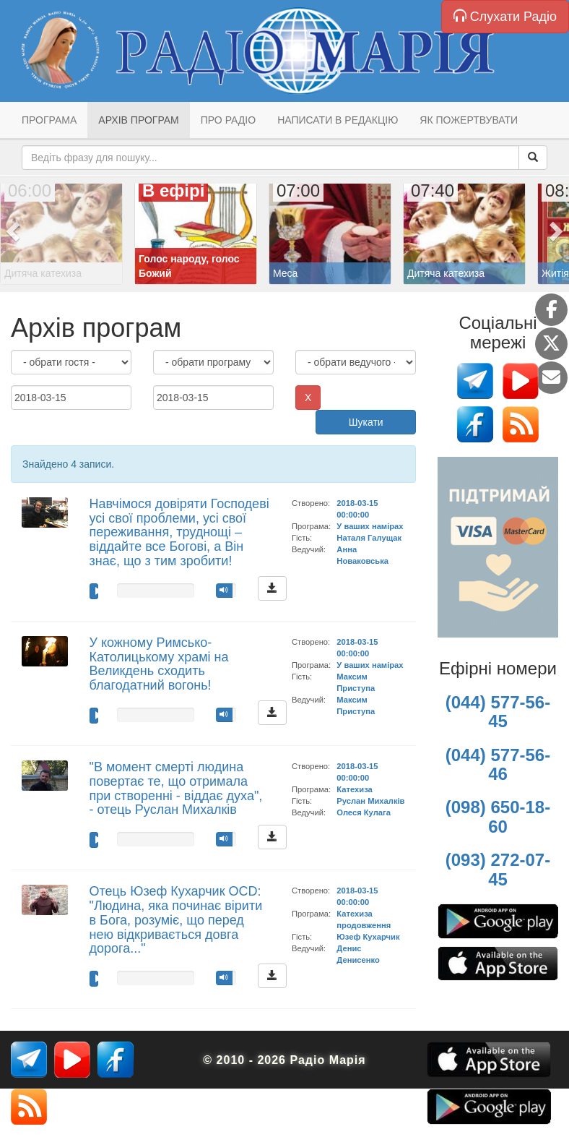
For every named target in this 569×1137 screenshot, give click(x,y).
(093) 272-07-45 (498, 869)
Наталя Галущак (368, 537)
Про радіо (228, 120)
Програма (49, 120)
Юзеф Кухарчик (367, 936)
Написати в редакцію (337, 120)
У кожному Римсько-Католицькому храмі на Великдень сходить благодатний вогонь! (159, 663)
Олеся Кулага (363, 812)
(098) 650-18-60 (498, 816)
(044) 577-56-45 (498, 711)
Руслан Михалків (370, 801)
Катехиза (354, 789)
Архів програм (138, 120)
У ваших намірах (369, 526)
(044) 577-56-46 (498, 764)
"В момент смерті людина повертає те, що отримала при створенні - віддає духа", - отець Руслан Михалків (176, 788)
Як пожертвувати (469, 120)
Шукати (366, 422)
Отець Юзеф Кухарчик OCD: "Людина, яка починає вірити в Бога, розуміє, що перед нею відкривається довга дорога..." (176, 920)
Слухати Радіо (505, 16)
